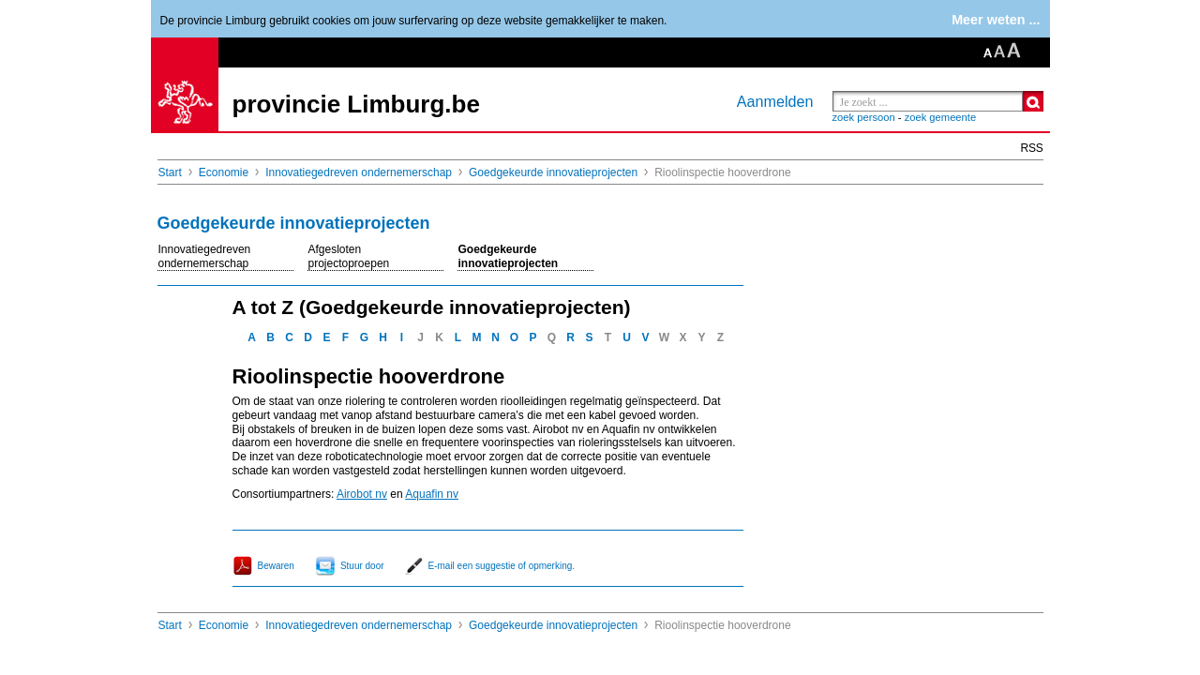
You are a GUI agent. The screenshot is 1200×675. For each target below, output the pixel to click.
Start (170, 172)
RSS (1032, 148)
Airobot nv (362, 494)
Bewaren (276, 566)
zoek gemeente (941, 117)
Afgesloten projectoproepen (349, 256)
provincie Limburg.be (356, 104)
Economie (223, 172)
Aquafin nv (431, 494)
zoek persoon (863, 117)
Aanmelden (775, 101)
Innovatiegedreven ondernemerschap (358, 172)
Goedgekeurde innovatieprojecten (553, 172)
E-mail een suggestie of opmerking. (502, 566)
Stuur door (362, 566)
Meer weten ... (996, 19)
